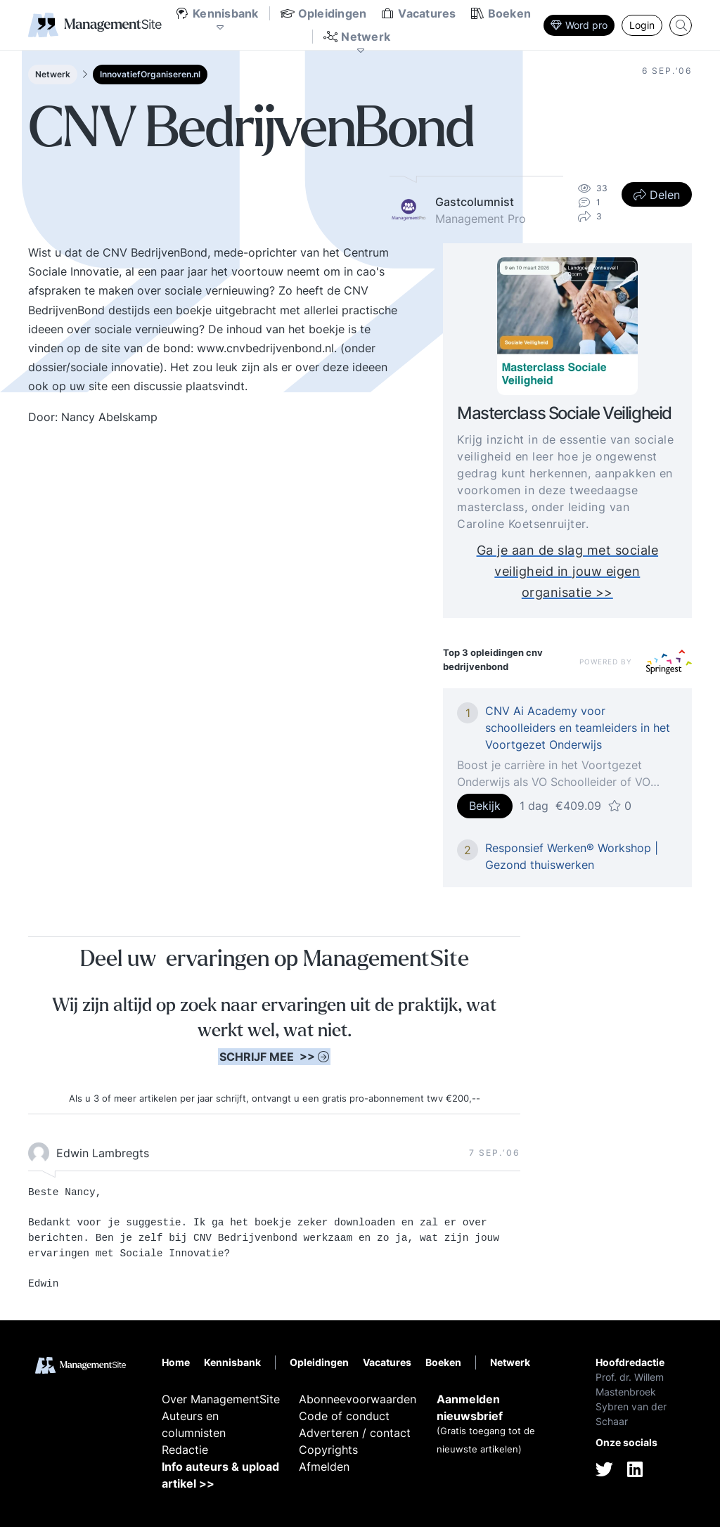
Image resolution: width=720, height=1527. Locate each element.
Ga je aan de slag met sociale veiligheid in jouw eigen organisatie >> (568, 571)
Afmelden (324, 1467)
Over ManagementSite (221, 1399)
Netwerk (52, 74)
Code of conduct (344, 1416)
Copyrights (328, 1450)
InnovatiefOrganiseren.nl (150, 74)
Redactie (185, 1450)
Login (642, 25)
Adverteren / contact (355, 1433)
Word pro (579, 25)
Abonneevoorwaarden (357, 1399)
